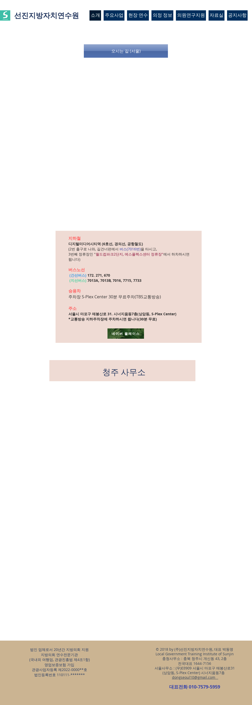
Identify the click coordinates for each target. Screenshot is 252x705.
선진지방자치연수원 (46, 15)
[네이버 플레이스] (125, 333)
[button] (126, 51)
